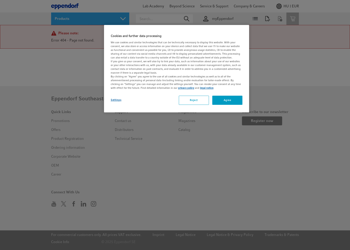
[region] (176, 68)
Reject (194, 100)
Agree (227, 100)
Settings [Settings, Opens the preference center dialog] (116, 99)
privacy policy (186, 87)
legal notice (206, 87)
